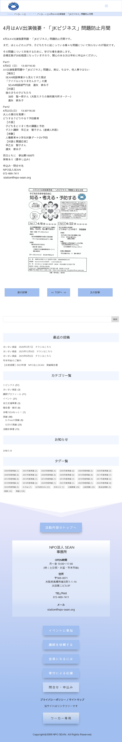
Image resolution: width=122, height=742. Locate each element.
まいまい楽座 (10, 389)
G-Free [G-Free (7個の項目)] (27, 487)
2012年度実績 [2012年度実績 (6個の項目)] (11, 479)
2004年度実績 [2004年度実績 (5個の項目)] (85, 470)
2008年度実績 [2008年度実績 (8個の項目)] (48, 474)
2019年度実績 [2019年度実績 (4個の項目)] (30, 483)
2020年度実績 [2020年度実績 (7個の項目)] (48, 483)
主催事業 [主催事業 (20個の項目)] (73, 487)
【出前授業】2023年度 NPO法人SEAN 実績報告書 (30, 364)
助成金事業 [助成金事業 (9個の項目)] (105, 487)
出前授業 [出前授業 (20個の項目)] (89, 487)
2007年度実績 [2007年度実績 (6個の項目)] (30, 474)
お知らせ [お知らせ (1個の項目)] (59, 487)
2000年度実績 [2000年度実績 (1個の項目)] (11, 470)
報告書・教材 (10, 407)
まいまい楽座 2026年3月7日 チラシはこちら (27, 346)
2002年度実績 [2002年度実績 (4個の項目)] (48, 470)
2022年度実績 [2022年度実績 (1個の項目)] (85, 483)
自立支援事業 (10, 403)
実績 (5, 416)
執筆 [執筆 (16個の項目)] (8, 491)
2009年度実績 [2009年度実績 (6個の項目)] (67, 474)
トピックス (8, 385)
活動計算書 (8, 429)
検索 (115, 319)
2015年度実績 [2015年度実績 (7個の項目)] (67, 479)
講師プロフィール (12, 394)
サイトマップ (76, 699)
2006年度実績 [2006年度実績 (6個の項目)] (11, 474)
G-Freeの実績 (12, 420)
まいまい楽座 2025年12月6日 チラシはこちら (27, 351)
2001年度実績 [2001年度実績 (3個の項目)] (30, 470)
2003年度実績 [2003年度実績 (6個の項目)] (67, 470)
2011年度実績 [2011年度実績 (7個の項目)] (104, 474)
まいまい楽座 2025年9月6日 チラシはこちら (27, 355)
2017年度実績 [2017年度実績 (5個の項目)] (104, 479)
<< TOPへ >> (58, 292)
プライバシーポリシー (53, 699)
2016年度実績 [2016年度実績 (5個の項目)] (85, 479)
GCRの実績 (11, 424)
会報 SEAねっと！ (12, 412)
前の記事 (22, 292)
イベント (7, 398)
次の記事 (95, 292)
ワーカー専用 (61, 718)
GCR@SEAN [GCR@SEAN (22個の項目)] (42, 487)
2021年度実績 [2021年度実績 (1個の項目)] (67, 483)
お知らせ (7, 450)
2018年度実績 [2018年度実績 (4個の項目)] (11, 483)
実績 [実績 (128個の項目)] (20, 491)
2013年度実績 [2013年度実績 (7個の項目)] (30, 479)
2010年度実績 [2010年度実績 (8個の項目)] (85, 474)
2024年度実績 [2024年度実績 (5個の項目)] (11, 487)
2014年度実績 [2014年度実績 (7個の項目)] (48, 479)
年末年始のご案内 (12, 360)
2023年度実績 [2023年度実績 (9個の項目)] (104, 483)
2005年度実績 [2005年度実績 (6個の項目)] (104, 470)
